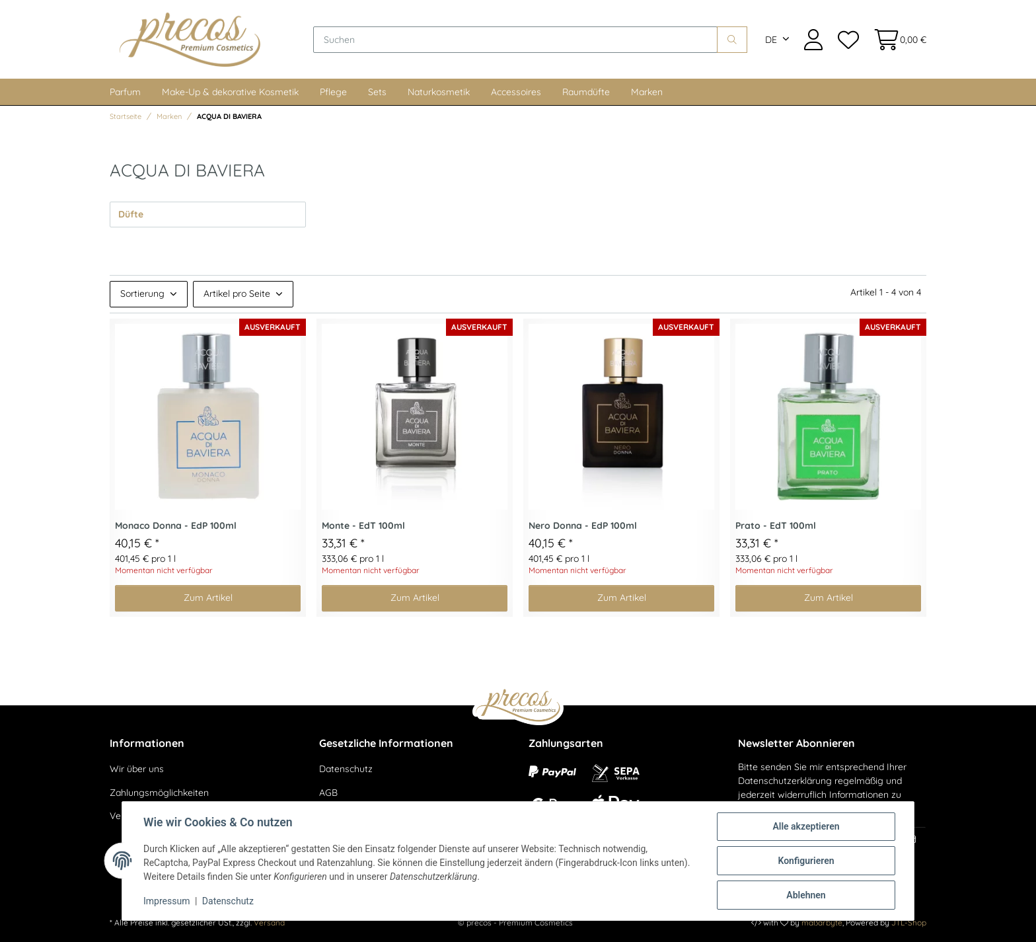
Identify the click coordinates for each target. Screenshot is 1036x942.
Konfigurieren (806, 860)
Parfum (125, 92)
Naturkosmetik (439, 92)
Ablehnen (805, 895)
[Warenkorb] (896, 39)
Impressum (166, 901)
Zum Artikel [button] (208, 598)
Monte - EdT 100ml (363, 525)
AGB (328, 793)
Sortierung (142, 293)
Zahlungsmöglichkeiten (159, 793)
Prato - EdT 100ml (775, 525)
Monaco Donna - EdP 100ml (176, 525)
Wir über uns (137, 769)
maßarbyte (821, 922)
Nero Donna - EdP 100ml (583, 525)
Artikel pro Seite (237, 293)
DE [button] (771, 40)
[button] (813, 39)
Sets (377, 92)
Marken (647, 92)
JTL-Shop (908, 922)
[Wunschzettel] (848, 39)
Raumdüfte (586, 92)
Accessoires (516, 92)
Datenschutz (346, 769)
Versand (269, 922)
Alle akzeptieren (805, 826)
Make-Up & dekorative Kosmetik (230, 92)
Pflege (333, 92)
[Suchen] (515, 39)
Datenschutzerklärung (785, 781)
